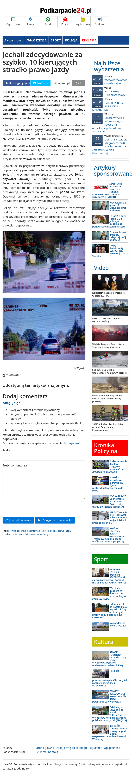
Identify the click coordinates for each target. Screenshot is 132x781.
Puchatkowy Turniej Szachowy (110, 91)
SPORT (56, 40)
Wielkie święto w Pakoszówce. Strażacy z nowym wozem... (108, 346)
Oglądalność (112, 748)
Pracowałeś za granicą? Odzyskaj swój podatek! (117, 206)
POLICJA (71, 40)
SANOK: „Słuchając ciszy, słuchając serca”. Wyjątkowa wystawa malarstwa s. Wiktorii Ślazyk (109, 658)
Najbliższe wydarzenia (109, 66)
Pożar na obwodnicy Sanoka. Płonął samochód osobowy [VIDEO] (107, 398)
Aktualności (13, 40)
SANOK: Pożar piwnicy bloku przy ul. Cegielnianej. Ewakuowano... (107, 427)
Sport (48, 21)
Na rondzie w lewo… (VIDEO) (118, 624)
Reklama (100, 21)
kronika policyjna (17, 530)
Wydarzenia (83, 21)
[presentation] (29, 507)
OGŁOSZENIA (37, 40)
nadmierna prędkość (38, 530)
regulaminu (75, 443)
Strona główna (45, 748)
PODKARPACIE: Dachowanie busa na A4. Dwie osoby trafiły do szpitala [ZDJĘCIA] (109, 501)
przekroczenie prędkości (15, 534)
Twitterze (40, 83)
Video (101, 267)
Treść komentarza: (15, 465)
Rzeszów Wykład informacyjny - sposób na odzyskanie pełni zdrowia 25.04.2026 (110, 123)
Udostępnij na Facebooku (18, 83)
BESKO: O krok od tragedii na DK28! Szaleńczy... (107, 320)
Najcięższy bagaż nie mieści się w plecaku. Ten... (108, 294)
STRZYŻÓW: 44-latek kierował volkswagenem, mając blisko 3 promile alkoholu (110, 518)
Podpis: (8, 450)
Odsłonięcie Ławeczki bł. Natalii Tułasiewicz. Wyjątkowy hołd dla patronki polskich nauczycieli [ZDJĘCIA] (109, 713)
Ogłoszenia (13, 21)
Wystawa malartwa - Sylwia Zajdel (110, 80)
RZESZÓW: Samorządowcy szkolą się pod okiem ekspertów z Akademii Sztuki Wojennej (109, 732)
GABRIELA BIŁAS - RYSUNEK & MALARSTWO (110, 104)
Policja (65, 21)
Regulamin (95, 748)
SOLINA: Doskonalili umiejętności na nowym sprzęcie (110, 371)
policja (53, 530)
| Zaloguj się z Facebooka (55, 520)
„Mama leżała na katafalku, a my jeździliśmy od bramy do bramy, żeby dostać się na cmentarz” (109, 610)
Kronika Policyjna (105, 448)
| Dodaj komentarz (18, 520)
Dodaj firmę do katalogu (71, 748)
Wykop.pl (62, 83)
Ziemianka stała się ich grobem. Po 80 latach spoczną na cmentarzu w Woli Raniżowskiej (110, 144)
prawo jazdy (64, 530)
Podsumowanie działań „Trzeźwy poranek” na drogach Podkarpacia (109, 466)
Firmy (30, 21)
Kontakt (53, 752)
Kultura (103, 641)
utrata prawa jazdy (38, 534)
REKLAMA (89, 40)
